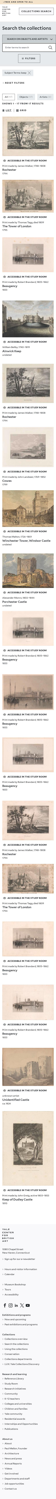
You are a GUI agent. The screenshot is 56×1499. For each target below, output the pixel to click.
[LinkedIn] (16, 1305)
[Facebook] (5, 1305)
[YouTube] (27, 1305)
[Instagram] (10, 1305)
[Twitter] (22, 1305)
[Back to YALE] (8, 1235)
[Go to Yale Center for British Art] (6, 11)
